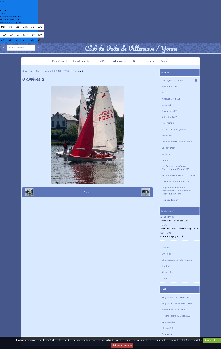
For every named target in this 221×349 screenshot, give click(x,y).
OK (38, 47)
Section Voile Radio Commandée (179, 175)
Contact (165, 61)
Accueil (28, 71)
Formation (167, 334)
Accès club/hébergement (174, 129)
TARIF (165, 92)
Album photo (120, 61)
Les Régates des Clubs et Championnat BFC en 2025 (175, 168)
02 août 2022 (168, 322)
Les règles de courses (179, 80)
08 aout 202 (168, 328)
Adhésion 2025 (169, 117)
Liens (135, 61)
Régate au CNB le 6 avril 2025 (177, 303)
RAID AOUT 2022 (60, 71)
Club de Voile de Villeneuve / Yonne (131, 48)
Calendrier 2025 (170, 111)
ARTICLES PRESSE (171, 98)
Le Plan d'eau (169, 147)
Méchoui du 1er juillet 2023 (175, 309)
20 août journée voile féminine (177, 259)
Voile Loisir (167, 135)
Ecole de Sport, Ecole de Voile (177, 141)
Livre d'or (149, 61)
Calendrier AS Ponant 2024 (175, 181)
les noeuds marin (170, 199)
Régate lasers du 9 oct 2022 (176, 315)
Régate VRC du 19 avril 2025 (176, 297)
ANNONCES (168, 123)
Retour (87, 192)
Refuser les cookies (122, 345)
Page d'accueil (59, 61)
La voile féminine (81, 61)
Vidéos (103, 61)
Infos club (166, 105)
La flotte (166, 154)
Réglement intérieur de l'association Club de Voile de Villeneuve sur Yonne (177, 190)
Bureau (165, 160)
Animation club (169, 86)
